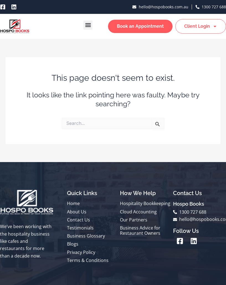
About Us (76, 212)
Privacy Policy (81, 252)
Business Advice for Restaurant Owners (140, 230)
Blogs (72, 244)
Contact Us (78, 220)
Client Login (200, 26)
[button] (88, 25)
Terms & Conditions (88, 260)
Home (73, 203)
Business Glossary (86, 236)
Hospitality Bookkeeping (145, 203)
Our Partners (133, 220)
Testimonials (80, 228)
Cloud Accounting (138, 212)
